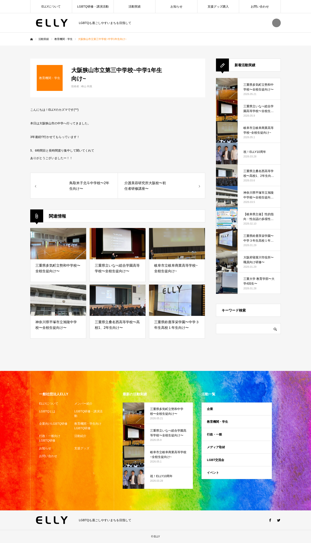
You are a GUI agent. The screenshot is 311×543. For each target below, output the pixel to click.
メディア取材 (216, 447)
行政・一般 (214, 434)
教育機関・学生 (217, 421)
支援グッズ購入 (218, 6)
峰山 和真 (86, 86)
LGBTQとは (47, 411)
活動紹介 (80, 436)
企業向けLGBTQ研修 (53, 423)
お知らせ (176, 6)
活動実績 (135, 6)
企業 (210, 409)
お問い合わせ (260, 6)
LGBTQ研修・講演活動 (92, 6)
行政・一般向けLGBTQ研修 (49, 438)
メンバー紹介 (83, 403)
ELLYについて (51, 6)
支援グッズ (81, 448)
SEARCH (276, 23)
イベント (213, 472)
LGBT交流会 (215, 460)
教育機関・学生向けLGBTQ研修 (88, 426)
